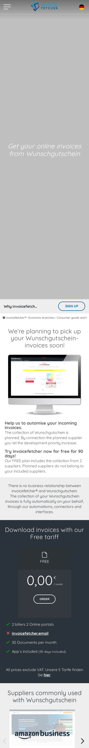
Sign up (71, 306)
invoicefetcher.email (30, 633)
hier (47, 674)
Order (44, 599)
